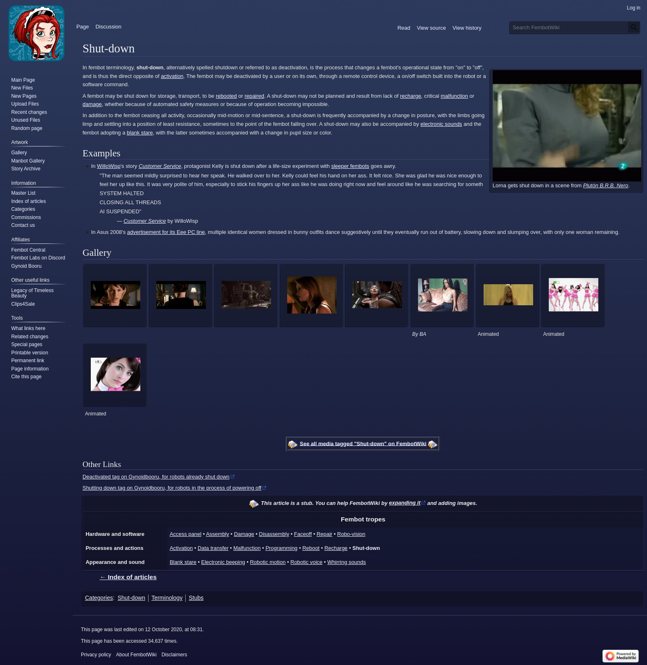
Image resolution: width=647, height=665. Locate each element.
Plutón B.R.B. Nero (605, 185)
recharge (410, 96)
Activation (181, 548)
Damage (244, 534)
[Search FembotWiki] (575, 27)
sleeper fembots (350, 166)
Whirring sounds (346, 562)
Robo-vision (351, 534)
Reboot (311, 548)
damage (92, 104)
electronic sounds (441, 124)
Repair (324, 534)
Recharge (335, 548)
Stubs (196, 597)
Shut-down (366, 548)
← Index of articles (127, 576)
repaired (254, 96)
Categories (99, 597)
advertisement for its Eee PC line (166, 232)
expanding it (404, 503)
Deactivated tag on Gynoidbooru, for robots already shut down (156, 477)
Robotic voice (306, 562)
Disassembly (274, 534)
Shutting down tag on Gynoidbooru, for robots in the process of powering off (172, 488)
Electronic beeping (223, 562)
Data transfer (213, 548)
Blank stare (183, 562)
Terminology (166, 597)
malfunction (454, 96)
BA (423, 334)
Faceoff (303, 534)
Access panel (185, 534)
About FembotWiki (136, 655)
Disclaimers (174, 655)
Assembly (217, 534)
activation (172, 76)
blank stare (140, 133)
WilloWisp (108, 166)
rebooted (226, 96)
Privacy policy (96, 655)
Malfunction (246, 548)
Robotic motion (268, 562)
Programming (281, 548)
